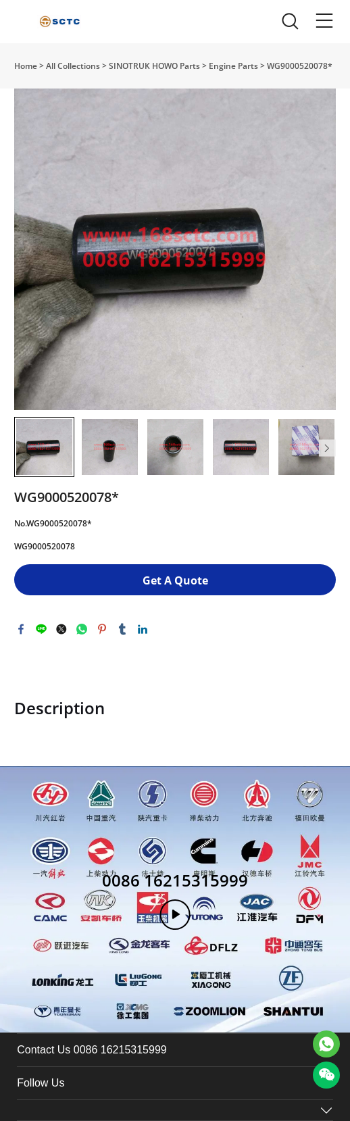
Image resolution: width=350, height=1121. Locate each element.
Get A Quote (175, 580)
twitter (61, 629)
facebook (21, 629)
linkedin (142, 629)
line (41, 629)
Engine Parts (233, 66)
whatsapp (82, 629)
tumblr (122, 629)
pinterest (102, 629)
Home (25, 66)
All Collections (73, 66)
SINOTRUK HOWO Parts (154, 66)
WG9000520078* (299, 66)
